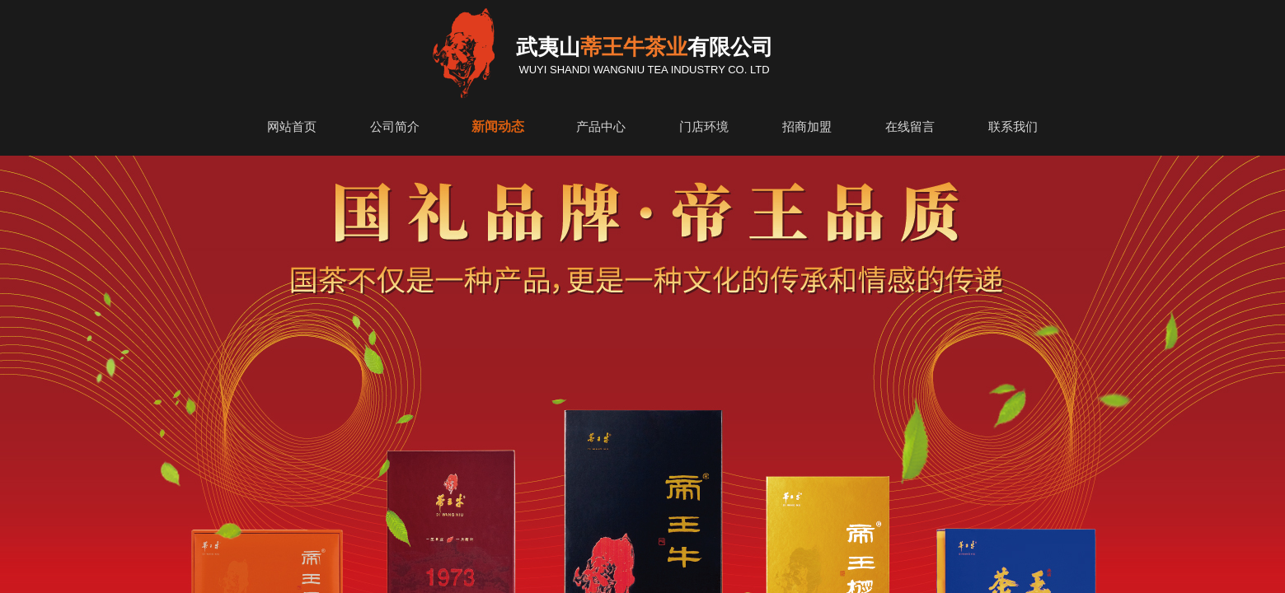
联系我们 (1013, 126)
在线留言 (910, 126)
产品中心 (601, 126)
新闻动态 (497, 126)
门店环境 (704, 126)
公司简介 (395, 126)
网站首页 (292, 126)
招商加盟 (807, 126)
